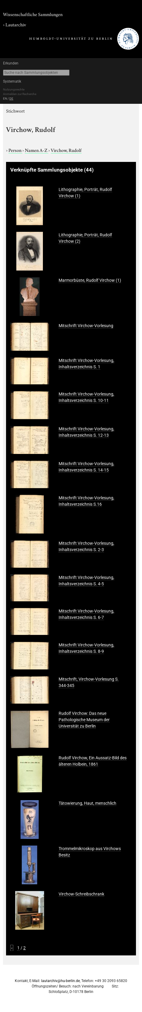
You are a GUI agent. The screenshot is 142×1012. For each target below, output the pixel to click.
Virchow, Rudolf (66, 149)
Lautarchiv (15, 24)
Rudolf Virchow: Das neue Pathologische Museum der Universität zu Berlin (84, 719)
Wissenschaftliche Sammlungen (33, 14)
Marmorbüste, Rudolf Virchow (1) (90, 280)
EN (5, 98)
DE (11, 98)
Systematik (12, 81)
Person (15, 149)
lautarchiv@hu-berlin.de (60, 981)
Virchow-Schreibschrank (81, 894)
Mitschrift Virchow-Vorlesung (86, 325)
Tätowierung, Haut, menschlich (87, 803)
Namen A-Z (36, 149)
